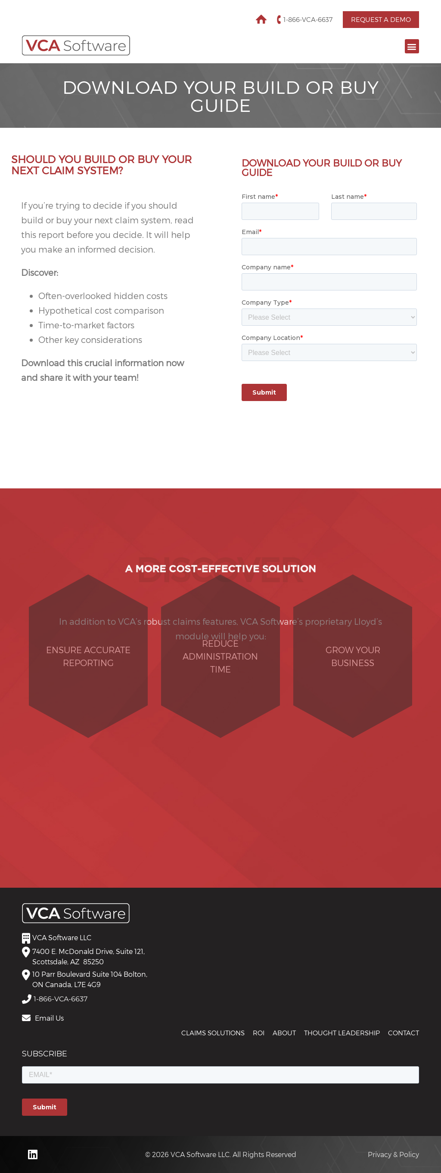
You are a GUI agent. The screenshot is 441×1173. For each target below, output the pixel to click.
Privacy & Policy (393, 1154)
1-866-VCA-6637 (307, 19)
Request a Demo (381, 19)
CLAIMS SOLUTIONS (213, 1033)
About (284, 1033)
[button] (412, 46)
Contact (403, 1033)
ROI (258, 1033)
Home (261, 19)
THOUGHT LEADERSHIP (342, 1033)
